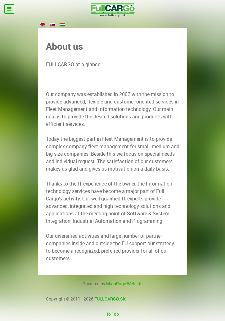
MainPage (124, 284)
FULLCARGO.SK (110, 299)
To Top (112, 314)
